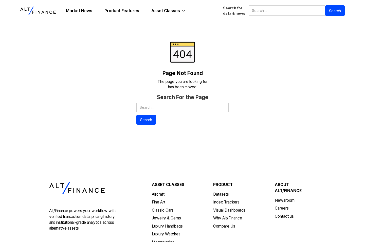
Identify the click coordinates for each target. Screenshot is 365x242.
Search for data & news (234, 10)
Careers (282, 208)
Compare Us (224, 226)
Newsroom (285, 200)
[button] (168, 11)
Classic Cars (163, 210)
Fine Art (158, 202)
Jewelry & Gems (166, 218)
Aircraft (158, 194)
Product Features (121, 10)
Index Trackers (226, 202)
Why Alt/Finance (227, 218)
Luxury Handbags (167, 226)
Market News (79, 10)
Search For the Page (182, 97)
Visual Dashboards (229, 210)
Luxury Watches (166, 234)
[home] (38, 11)
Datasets (221, 194)
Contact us (284, 216)
